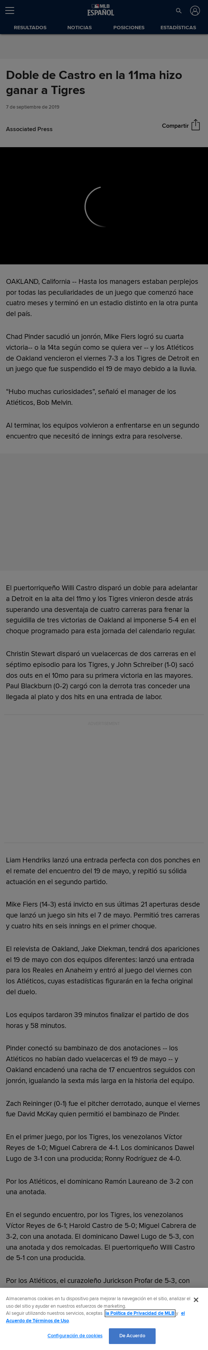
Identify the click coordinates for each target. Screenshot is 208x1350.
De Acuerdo (132, 1336)
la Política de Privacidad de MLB (140, 1313)
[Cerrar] (196, 1300)
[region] (104, 1319)
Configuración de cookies (75, 1336)
